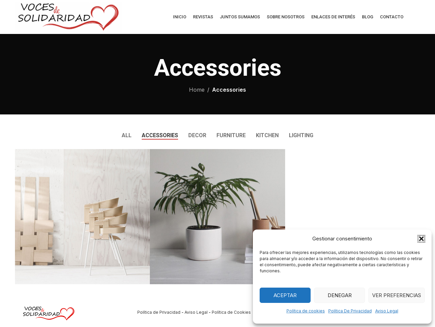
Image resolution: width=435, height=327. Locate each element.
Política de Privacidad (158, 312)
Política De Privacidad (350, 310)
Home (197, 89)
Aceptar (285, 295)
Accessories (229, 89)
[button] (421, 238)
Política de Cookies (231, 312)
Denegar (340, 295)
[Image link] (49, 311)
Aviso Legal (386, 310)
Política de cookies (305, 310)
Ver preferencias (396, 295)
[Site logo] (68, 16)
